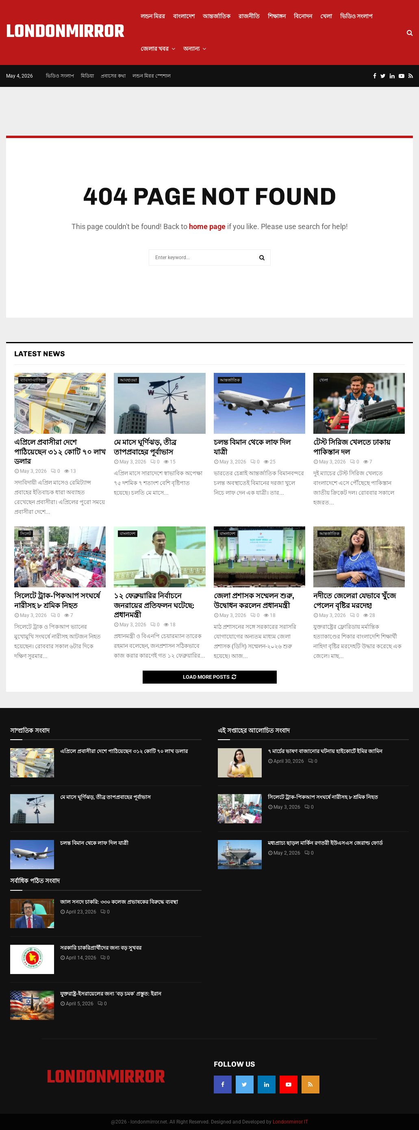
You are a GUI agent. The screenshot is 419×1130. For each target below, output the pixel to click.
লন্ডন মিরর (153, 16)
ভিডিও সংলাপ (356, 16)
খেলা (326, 16)
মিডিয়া (87, 76)
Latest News (39, 353)
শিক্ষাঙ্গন (277, 16)
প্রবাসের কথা (113, 76)
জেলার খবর (155, 48)
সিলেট (25, 533)
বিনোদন (303, 16)
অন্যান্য (191, 48)
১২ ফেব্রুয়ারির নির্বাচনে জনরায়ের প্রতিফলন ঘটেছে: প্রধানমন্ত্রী (154, 605)
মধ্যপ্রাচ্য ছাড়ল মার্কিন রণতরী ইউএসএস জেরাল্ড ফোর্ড (325, 843)
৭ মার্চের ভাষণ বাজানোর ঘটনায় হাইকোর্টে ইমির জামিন (325, 751)
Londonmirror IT (290, 1122)
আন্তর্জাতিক (216, 16)
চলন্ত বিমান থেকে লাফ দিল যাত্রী (94, 843)
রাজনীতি (249, 16)
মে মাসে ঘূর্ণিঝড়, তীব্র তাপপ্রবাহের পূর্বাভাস (145, 447)
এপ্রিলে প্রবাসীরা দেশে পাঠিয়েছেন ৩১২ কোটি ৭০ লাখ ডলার (60, 452)
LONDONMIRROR (65, 32)
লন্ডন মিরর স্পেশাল (151, 76)
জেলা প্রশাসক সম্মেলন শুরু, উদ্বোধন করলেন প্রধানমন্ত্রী (254, 600)
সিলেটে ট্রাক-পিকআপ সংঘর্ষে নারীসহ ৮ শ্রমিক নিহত (57, 600)
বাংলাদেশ (184, 16)
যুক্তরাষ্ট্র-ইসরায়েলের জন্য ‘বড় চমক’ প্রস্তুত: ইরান (110, 994)
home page (207, 226)
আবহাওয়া (128, 380)
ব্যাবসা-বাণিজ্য (32, 380)
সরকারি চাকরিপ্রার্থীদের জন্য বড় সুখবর (100, 948)
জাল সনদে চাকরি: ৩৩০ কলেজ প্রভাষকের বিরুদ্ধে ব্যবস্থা (119, 902)
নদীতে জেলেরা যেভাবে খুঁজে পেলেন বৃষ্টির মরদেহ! (354, 600)
